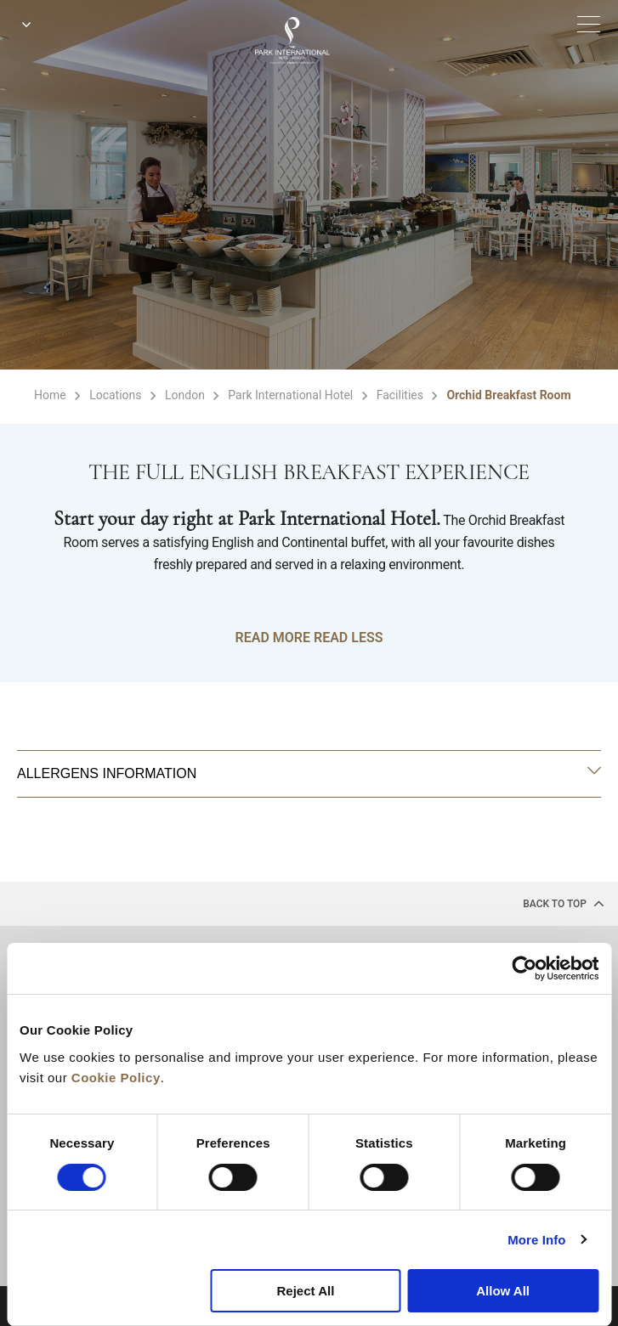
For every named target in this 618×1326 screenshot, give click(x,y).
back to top (563, 902)
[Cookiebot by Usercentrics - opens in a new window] (524, 968)
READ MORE (272, 637)
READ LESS (348, 637)
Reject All (306, 1291)
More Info (536, 1240)
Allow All (503, 1291)
